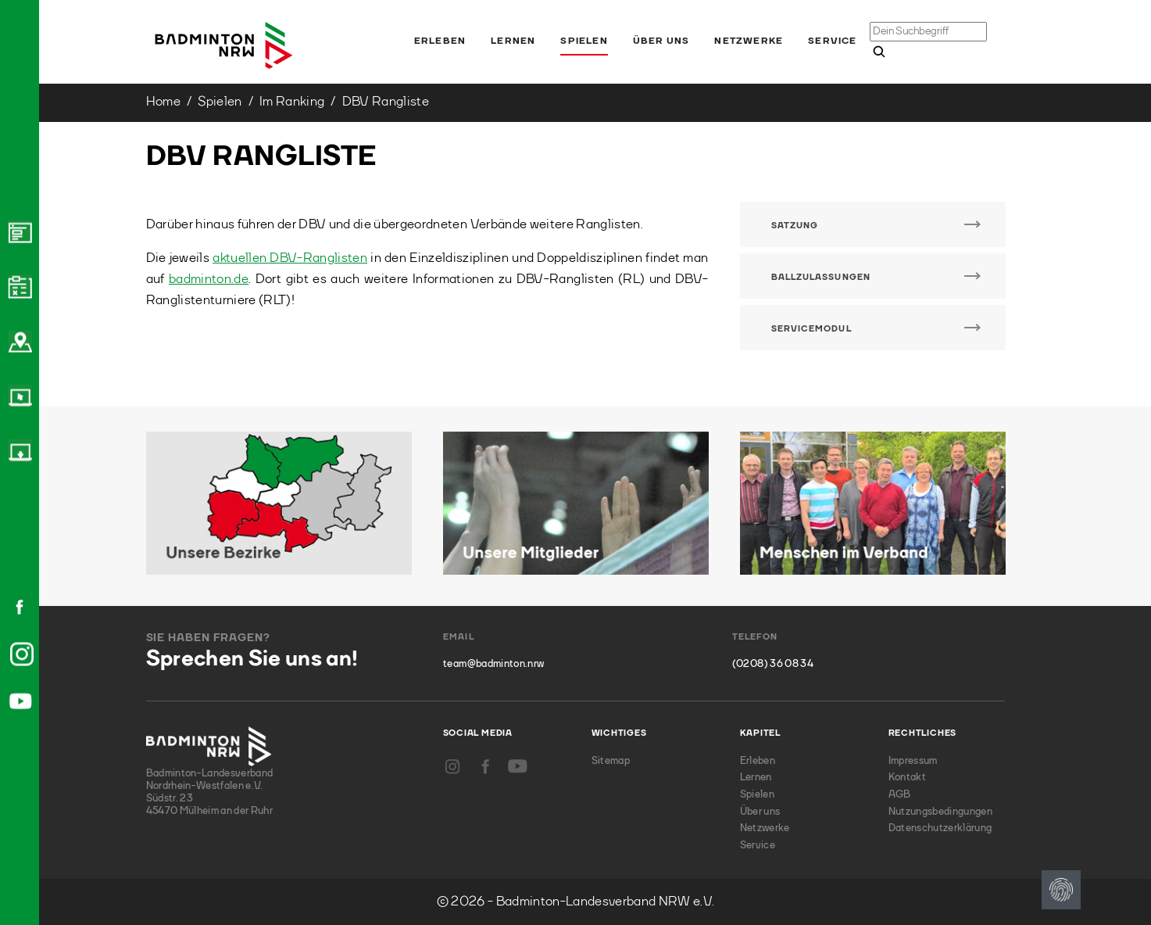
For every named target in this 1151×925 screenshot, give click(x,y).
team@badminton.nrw (493, 664)
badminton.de (208, 279)
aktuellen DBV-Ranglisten (290, 258)
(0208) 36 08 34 (772, 664)
